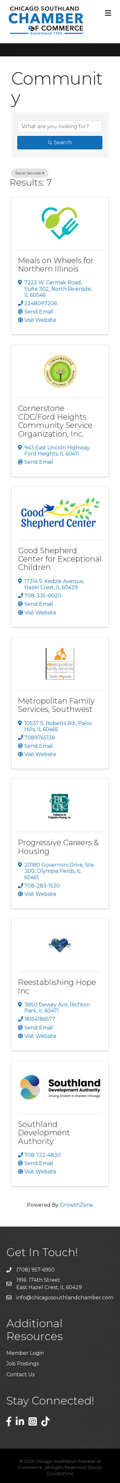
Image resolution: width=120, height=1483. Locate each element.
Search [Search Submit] (60, 142)
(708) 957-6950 (35, 1270)
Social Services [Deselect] (29, 173)
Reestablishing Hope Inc (57, 986)
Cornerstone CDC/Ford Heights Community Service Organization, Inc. (55, 421)
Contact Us (20, 1374)
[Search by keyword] (60, 127)
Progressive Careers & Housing (58, 846)
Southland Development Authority (44, 1133)
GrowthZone (76, 1205)
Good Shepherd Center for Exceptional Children (60, 559)
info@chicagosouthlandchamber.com (64, 1298)
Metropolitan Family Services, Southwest (56, 705)
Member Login (25, 1353)
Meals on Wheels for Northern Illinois (56, 264)
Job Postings (22, 1364)
